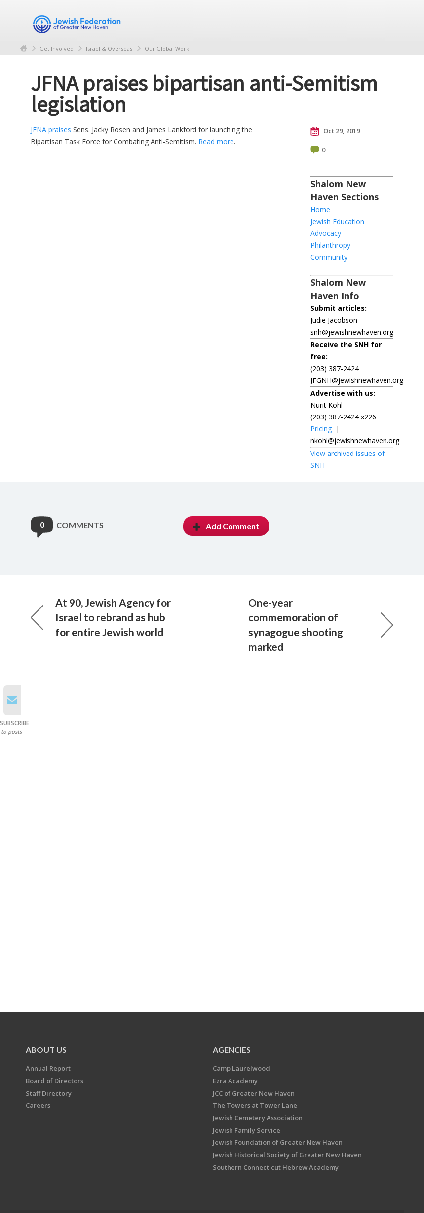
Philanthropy (330, 245)
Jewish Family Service (246, 1130)
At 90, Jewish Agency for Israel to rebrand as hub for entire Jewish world (101, 617)
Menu (382, 21)
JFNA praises (51, 129)
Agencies (232, 1049)
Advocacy (325, 233)
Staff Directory (49, 1093)
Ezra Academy (235, 1080)
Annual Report (48, 1068)
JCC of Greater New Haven (254, 1093)
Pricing (321, 428)
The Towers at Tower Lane (255, 1105)
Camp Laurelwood (241, 1068)
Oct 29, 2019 (335, 131)
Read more (216, 141)
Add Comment (226, 526)
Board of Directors (54, 1080)
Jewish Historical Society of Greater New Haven (287, 1154)
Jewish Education (337, 221)
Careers (38, 1105)
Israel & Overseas (109, 48)
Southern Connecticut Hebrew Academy (276, 1167)
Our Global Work (167, 48)
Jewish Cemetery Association (258, 1117)
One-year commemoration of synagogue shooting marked (320, 624)
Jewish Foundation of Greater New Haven (278, 1142)
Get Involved (56, 48)
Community (328, 257)
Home (23, 48)
